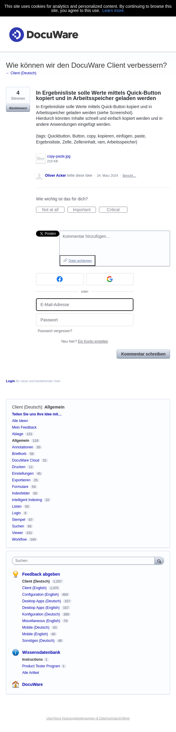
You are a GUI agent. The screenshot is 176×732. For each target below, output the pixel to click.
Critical (117, 210)
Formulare (20, 487)
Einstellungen (23, 473)
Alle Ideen (20, 421)
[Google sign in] (110, 279)
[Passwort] (84, 319)
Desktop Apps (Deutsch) (42, 601)
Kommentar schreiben (143, 354)
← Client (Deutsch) (21, 73)
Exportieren (21, 480)
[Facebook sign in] (60, 279)
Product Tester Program (41, 666)
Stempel (18, 520)
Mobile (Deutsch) (36, 627)
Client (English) (35, 588)
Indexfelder (21, 493)
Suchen (18, 526)
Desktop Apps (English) (41, 608)
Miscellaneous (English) (41, 621)
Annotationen (22, 447)
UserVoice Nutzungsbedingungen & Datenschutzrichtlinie (88, 718)
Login (10, 381)
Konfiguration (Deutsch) (41, 614)
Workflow (19, 539)
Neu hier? (84, 341)
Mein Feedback (24, 427)
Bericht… (129, 175)
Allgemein (54, 407)
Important (84, 210)
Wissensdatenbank (41, 652)
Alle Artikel (30, 673)
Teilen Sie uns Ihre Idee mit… (37, 414)
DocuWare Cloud (25, 460)
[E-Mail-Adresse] (84, 304)
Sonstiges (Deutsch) (38, 641)
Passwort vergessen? (55, 331)
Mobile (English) (35, 634)
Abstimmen (18, 108)
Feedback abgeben (41, 574)
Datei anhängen (80, 260)
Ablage (17, 434)
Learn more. (113, 10)
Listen (17, 506)
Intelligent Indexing (27, 500)
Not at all (53, 210)
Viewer (17, 533)
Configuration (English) (41, 594)
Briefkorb (19, 454)
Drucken (18, 467)
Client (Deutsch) (27, 407)
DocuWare (32, 684)
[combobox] (84, 561)
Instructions (32, 659)
